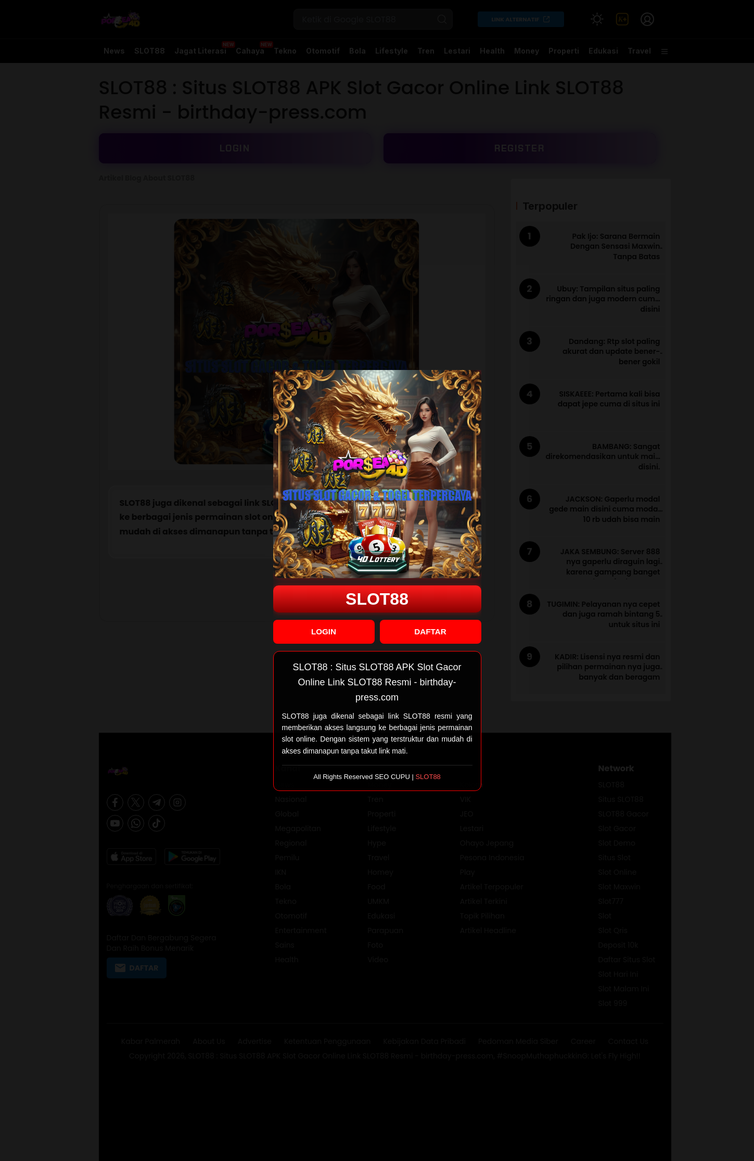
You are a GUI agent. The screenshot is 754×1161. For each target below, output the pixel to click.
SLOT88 (377, 599)
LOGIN (323, 631)
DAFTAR (430, 631)
